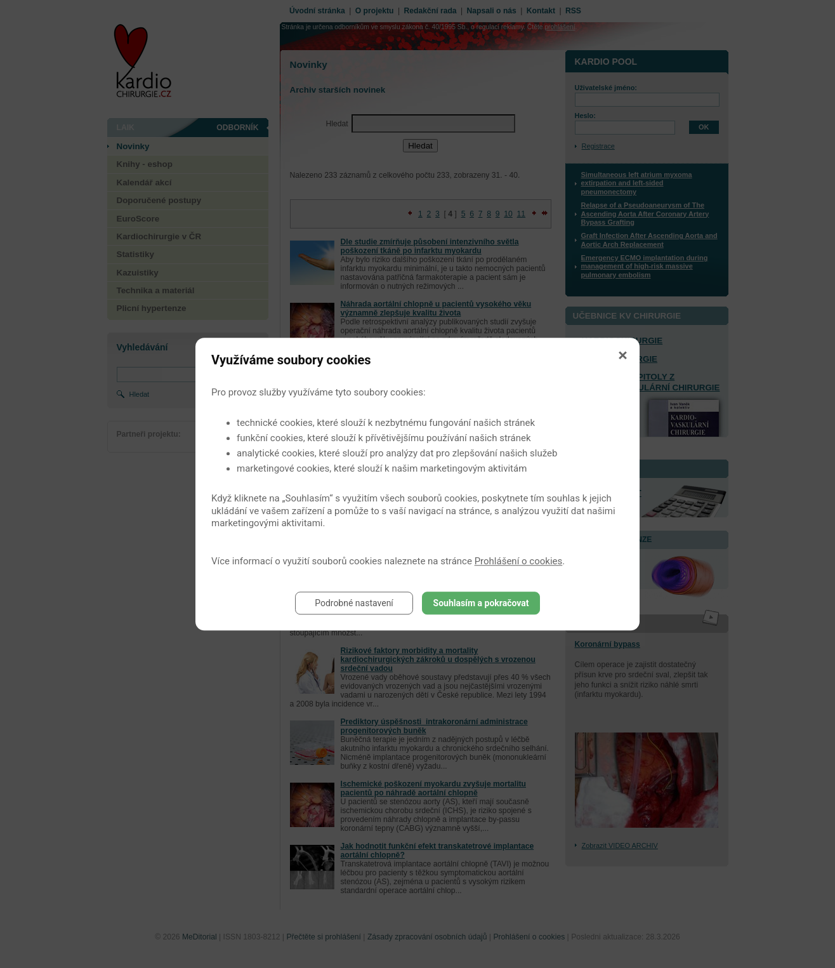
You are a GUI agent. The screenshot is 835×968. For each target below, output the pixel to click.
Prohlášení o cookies (519, 561)
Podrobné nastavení (354, 603)
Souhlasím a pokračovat (481, 603)
